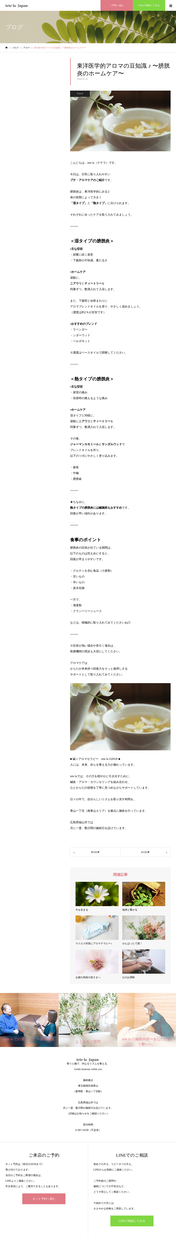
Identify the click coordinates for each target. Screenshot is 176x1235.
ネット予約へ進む (43, 1198)
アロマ (80, 93)
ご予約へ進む (117, 5)
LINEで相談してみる (149, 5)
